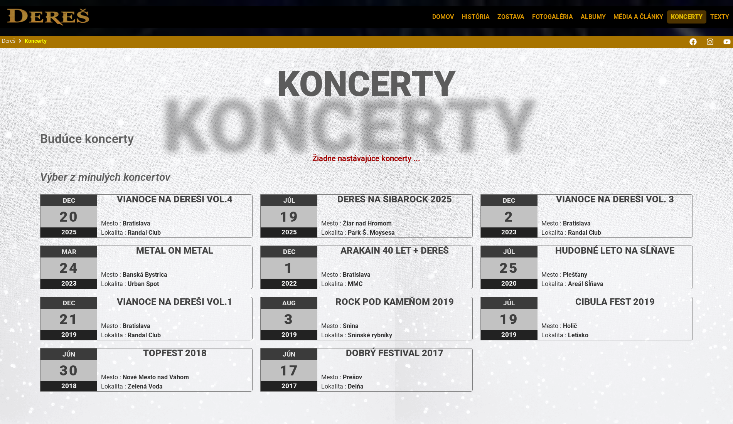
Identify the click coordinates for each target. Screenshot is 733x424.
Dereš (8, 41)
